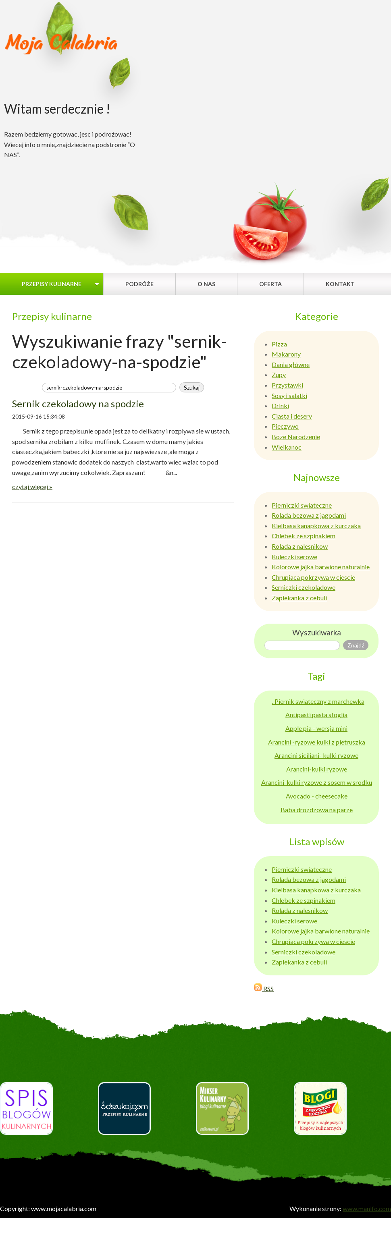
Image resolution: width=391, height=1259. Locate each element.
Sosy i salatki (289, 395)
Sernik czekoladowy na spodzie (78, 403)
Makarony (286, 354)
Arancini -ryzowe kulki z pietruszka (316, 742)
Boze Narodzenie (296, 436)
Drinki (280, 405)
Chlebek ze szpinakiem (303, 535)
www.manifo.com (367, 1208)
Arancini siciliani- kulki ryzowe (316, 755)
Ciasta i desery (292, 416)
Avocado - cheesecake (316, 796)
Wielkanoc (287, 447)
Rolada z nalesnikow (300, 546)
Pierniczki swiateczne (302, 505)
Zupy (279, 374)
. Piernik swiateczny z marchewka (318, 701)
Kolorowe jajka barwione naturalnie (321, 566)
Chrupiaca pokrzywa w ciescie (313, 577)
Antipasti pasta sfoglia (316, 714)
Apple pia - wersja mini (316, 728)
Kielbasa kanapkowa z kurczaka (316, 525)
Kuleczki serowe (294, 556)
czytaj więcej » (32, 486)
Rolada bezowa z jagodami (309, 515)
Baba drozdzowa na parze (317, 809)
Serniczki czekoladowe (303, 587)
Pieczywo (285, 426)
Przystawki (287, 385)
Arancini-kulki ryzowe (316, 769)
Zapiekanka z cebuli (299, 597)
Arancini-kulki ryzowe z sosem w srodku (316, 782)
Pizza (279, 344)
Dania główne (291, 364)
